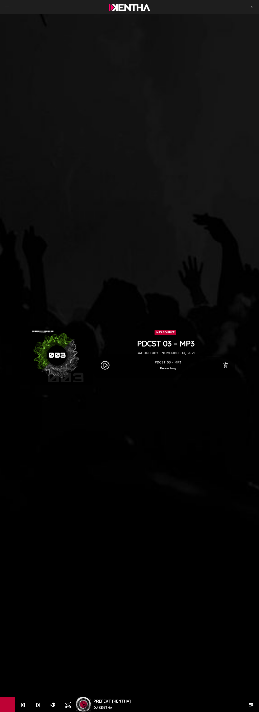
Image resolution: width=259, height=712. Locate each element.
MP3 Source (165, 332)
